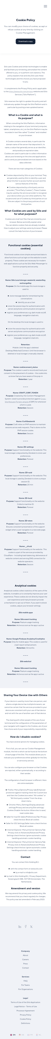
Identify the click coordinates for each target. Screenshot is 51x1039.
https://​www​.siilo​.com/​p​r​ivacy (21, 91)
